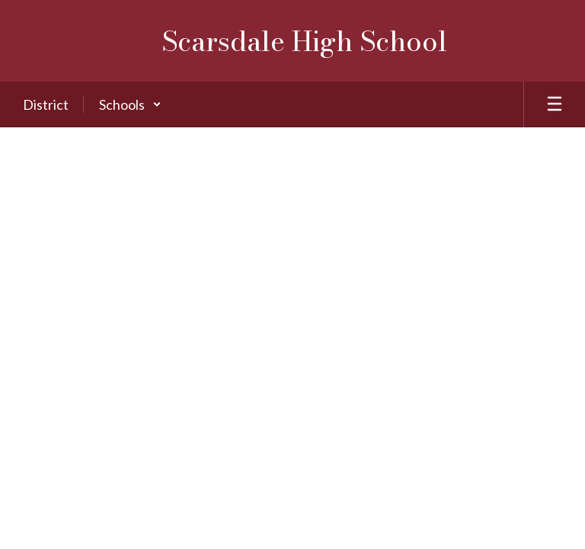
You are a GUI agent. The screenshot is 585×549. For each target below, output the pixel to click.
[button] (130, 104)
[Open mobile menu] (554, 104)
